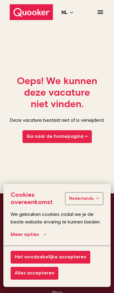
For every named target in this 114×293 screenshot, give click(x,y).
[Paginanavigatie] (100, 12)
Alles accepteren (34, 273)
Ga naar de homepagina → (57, 136)
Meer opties (28, 234)
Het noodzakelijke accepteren (50, 257)
